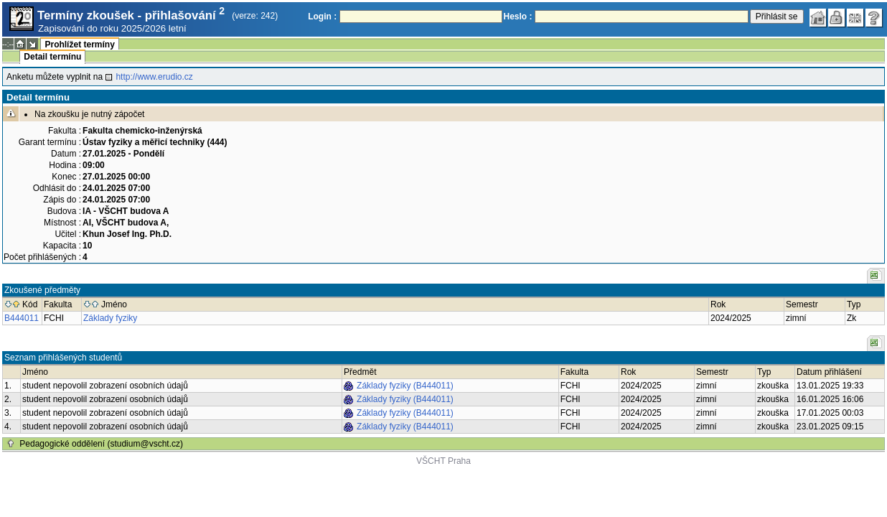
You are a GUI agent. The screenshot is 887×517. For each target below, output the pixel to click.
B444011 (21, 318)
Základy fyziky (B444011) (405, 386)
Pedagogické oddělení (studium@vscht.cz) (101, 444)
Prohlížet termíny (79, 44)
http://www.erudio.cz (154, 77)
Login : (322, 16)
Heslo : (518, 16)
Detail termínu (52, 57)
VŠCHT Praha (443, 461)
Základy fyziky (110, 318)
